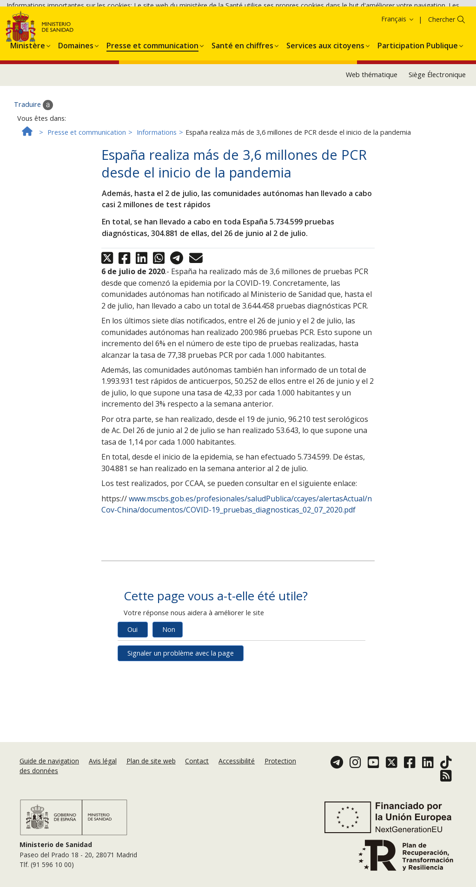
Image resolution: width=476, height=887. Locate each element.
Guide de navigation (49, 760)
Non (168, 683)
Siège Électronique (437, 129)
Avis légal (103, 760)
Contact (197, 760)
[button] (28, 98)
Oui (132, 683)
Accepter (52, 42)
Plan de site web (151, 760)
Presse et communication (86, 186)
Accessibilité (236, 760)
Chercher (441, 73)
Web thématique (371, 129)
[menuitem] (28, 98)
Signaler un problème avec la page (180, 707)
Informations (157, 186)
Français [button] (398, 73)
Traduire (33, 159)
